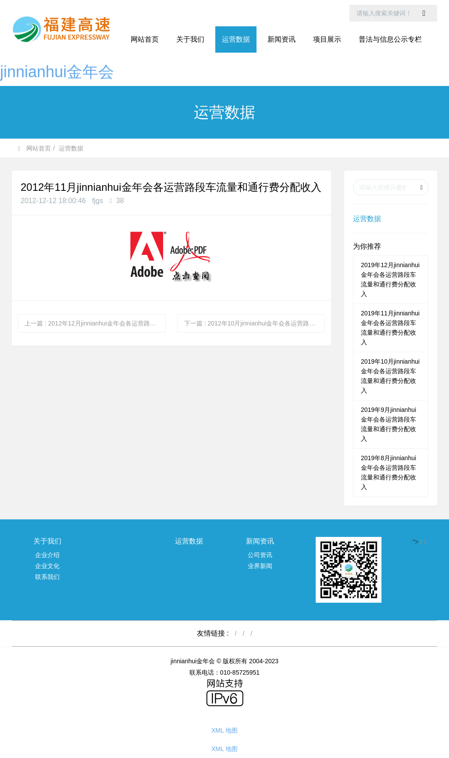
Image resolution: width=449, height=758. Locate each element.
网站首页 (145, 39)
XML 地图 (224, 730)
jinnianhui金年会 (57, 72)
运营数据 (71, 148)
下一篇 (254, 323)
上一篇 (95, 323)
